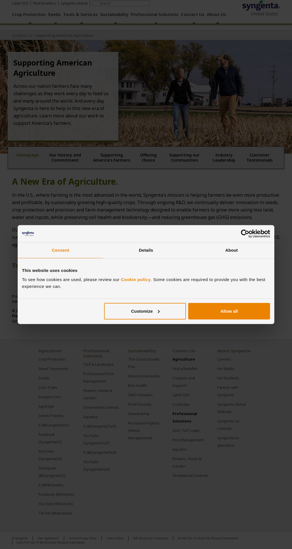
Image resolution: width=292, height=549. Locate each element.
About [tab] (231, 250)
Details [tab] (146, 250)
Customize (145, 310)
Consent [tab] (60, 250)
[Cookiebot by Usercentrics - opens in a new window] (245, 233)
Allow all (229, 310)
